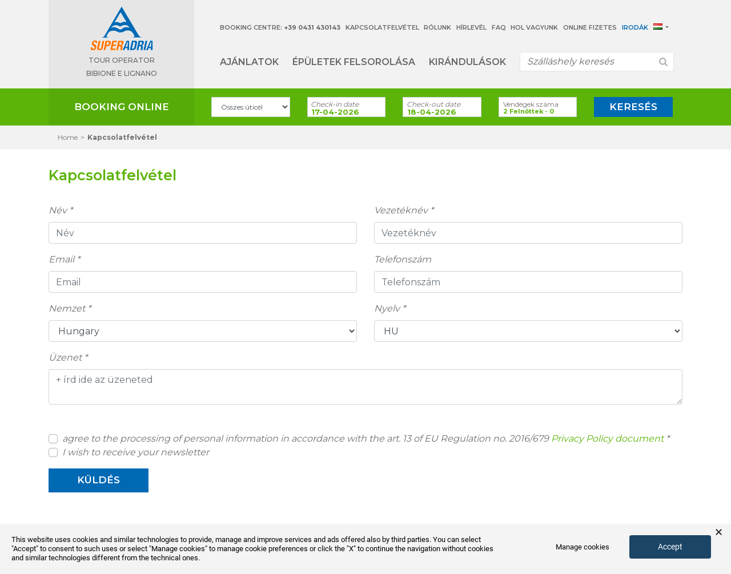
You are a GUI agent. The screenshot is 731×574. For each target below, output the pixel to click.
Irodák (635, 27)
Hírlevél (471, 27)
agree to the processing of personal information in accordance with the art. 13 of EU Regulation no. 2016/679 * (365, 438)
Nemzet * (70, 308)
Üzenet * (68, 357)
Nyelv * (389, 308)
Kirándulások (467, 61)
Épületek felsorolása (353, 61)
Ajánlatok (249, 61)
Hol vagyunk (534, 27)
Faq (499, 27)
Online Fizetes (590, 27)
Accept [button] (670, 546)
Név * (61, 210)
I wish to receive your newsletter (135, 452)
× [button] (718, 532)
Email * (64, 259)
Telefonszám (402, 259)
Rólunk (437, 27)
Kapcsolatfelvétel (382, 27)
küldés (98, 480)
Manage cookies (582, 547)
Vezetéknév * (403, 210)
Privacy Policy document (607, 438)
